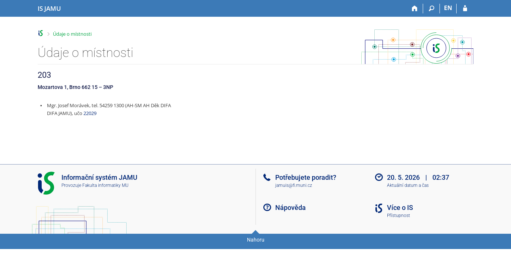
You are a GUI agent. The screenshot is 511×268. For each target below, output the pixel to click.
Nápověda (290, 207)
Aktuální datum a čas (408, 185)
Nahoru (255, 240)
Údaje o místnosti (72, 34)
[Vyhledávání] (431, 8)
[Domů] (414, 8)
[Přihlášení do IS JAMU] (465, 8)
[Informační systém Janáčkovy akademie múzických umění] (49, 8)
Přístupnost (398, 215)
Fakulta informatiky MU (105, 185)
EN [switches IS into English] (448, 8)
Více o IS (400, 207)
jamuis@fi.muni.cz (293, 185)
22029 (89, 113)
